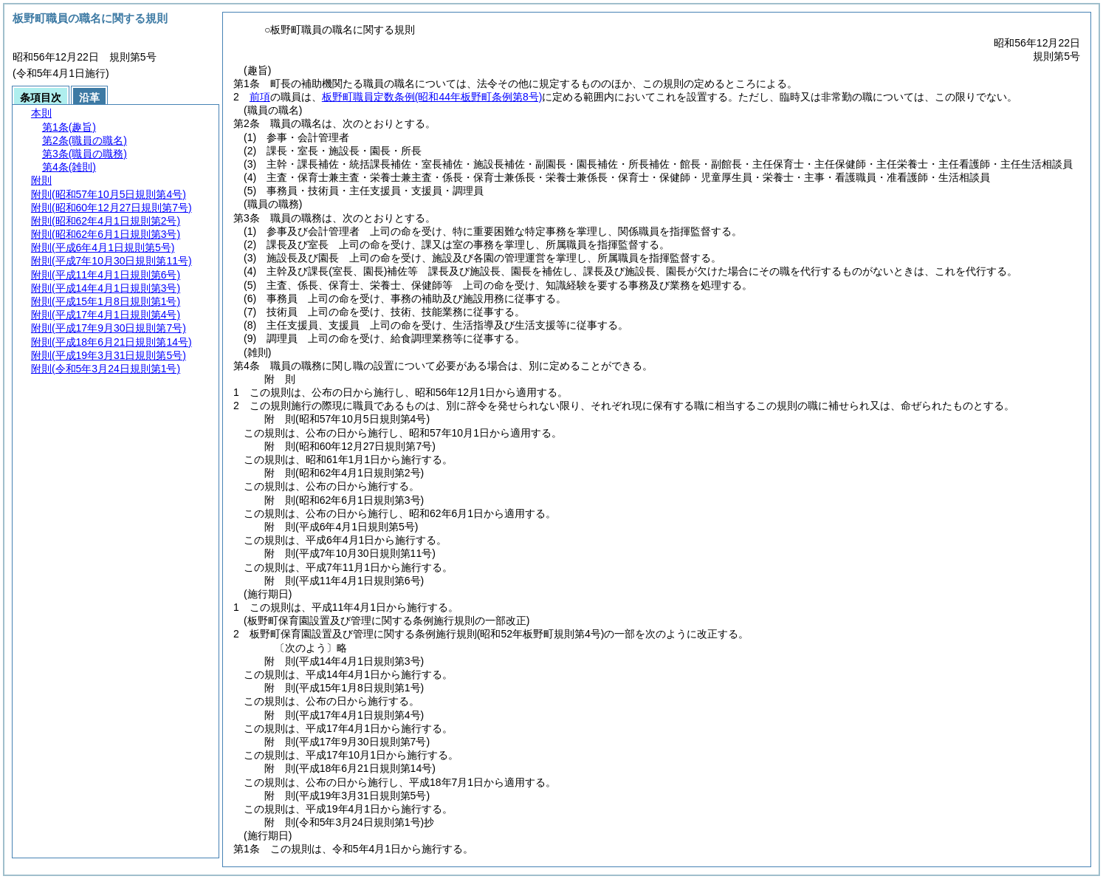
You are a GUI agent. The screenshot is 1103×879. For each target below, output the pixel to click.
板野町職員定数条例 (432, 97)
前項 (260, 97)
